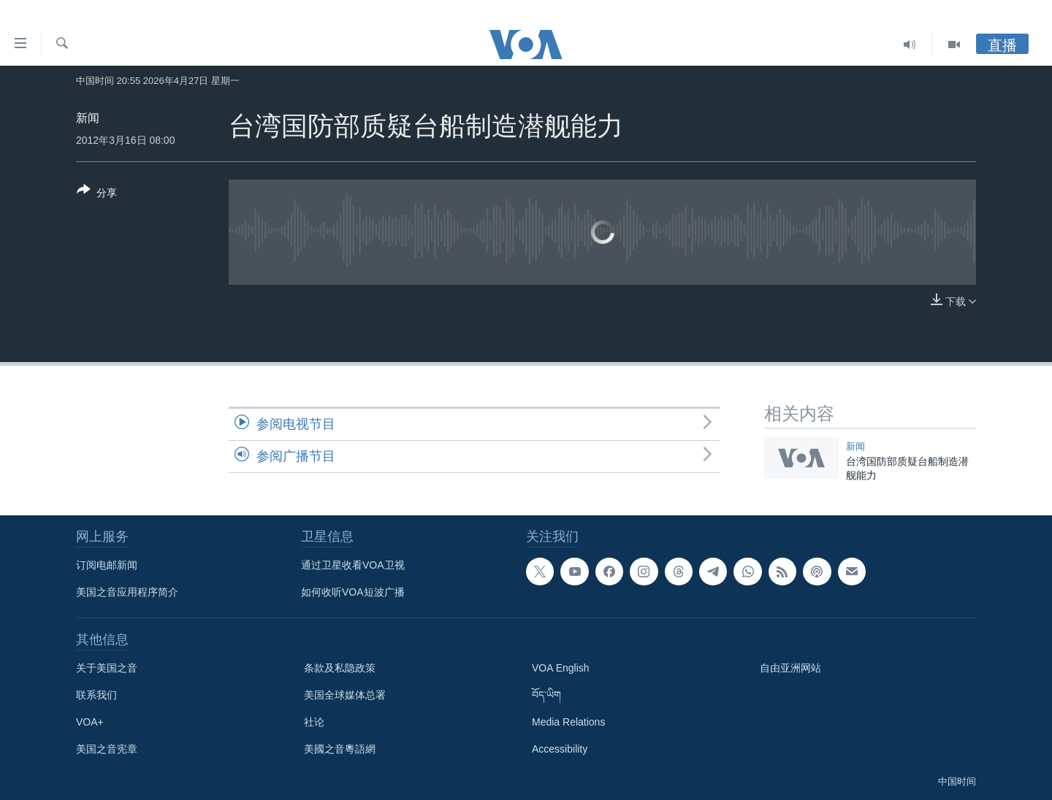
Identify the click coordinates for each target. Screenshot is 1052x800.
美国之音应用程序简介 (127, 592)
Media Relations (568, 722)
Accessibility (559, 749)
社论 (314, 722)
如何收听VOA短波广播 (353, 592)
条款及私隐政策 (340, 668)
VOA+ (90, 722)
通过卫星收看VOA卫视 (353, 565)
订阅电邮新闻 (106, 565)
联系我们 (96, 695)
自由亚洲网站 (790, 668)
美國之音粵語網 (340, 749)
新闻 (87, 118)
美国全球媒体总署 (345, 695)
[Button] (97, 194)
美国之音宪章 (106, 749)
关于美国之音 (106, 668)
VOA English (561, 668)
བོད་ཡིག (546, 695)
